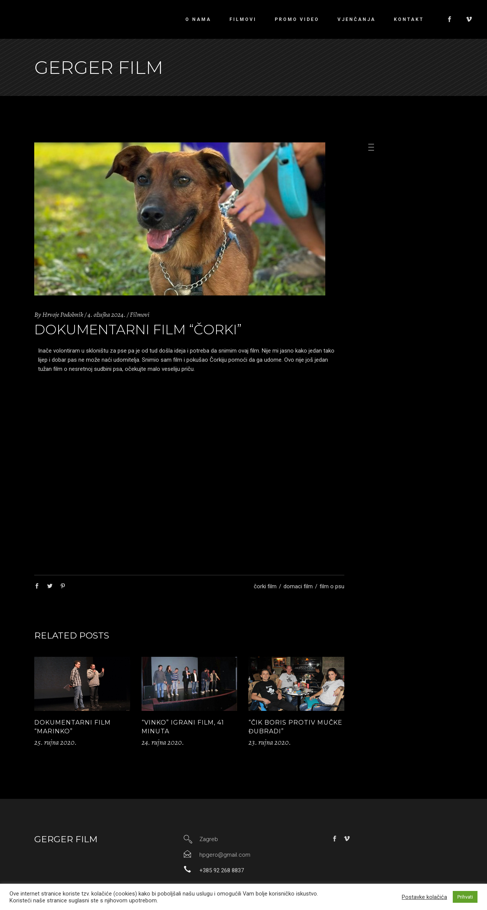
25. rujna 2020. (55, 742)
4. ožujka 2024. (107, 314)
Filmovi (140, 314)
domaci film (298, 586)
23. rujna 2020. (269, 742)
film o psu (332, 586)
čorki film (265, 586)
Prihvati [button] (465, 897)
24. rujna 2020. (163, 742)
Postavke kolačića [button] (424, 897)
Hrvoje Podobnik (62, 314)
